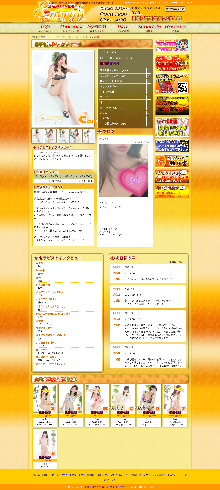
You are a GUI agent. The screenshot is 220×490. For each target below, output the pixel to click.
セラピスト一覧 (78, 475)
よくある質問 (159, 475)
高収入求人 (110, 480)
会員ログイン (175, 9)
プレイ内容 (116, 475)
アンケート (144, 475)
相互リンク (173, 475)
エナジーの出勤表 (149, 28)
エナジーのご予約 (175, 28)
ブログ (183, 475)
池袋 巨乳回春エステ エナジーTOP (45, 28)
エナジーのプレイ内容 (123, 28)
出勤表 (90, 475)
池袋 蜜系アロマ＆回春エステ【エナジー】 (106, 487)
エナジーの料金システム (97, 28)
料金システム (102, 475)
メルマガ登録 (130, 475)
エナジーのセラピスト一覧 (71, 28)
